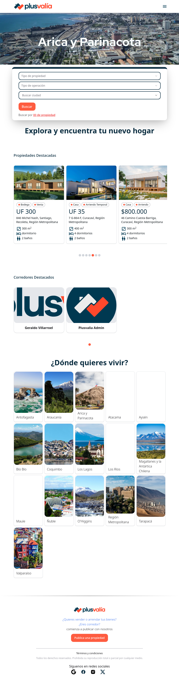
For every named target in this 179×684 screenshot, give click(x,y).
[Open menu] (164, 6)
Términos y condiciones (89, 653)
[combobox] (84, 95)
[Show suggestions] (156, 95)
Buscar (27, 106)
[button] (39, 204)
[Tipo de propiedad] (90, 76)
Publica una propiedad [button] (89, 638)
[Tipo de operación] (90, 86)
